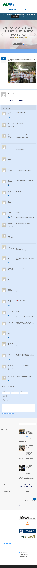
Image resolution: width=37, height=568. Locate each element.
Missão (21, 543)
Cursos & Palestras (23, 547)
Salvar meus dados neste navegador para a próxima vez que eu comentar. (6, 395)
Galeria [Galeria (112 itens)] (27, 481)
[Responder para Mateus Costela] (9, 205)
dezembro (3, 60)
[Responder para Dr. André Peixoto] (9, 281)
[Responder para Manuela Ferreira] (9, 150)
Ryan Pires (10, 190)
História (21, 540)
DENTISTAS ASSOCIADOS (19, 14)
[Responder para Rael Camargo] (9, 173)
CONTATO (22, 16)
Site (21, 388)
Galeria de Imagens (23, 551)
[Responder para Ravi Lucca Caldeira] (9, 357)
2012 (3, 61)
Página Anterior (2, 33)
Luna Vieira (10, 266)
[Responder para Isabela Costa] (9, 313)
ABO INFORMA (15, 16)
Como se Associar (23, 554)
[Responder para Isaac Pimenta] (9, 162)
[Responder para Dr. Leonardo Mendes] (9, 335)
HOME (3, 14)
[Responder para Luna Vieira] (9, 270)
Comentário (5, 400)
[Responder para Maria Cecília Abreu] (9, 139)
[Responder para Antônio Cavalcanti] (9, 292)
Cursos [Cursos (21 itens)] (21, 481)
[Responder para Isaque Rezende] (9, 216)
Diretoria (21, 538)
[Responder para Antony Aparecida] (9, 260)
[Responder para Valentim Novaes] (9, 303)
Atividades (25, 37)
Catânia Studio (14, 565)
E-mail (13, 388)
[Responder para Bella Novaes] (9, 248)
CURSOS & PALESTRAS (31, 14)
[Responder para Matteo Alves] (9, 377)
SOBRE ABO (9, 14)
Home (20, 49)
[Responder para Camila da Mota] (9, 227)
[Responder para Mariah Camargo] (9, 184)
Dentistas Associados (23, 549)
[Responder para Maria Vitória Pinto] (9, 128)
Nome (4, 388)
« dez (20, 500)
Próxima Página (35, 33)
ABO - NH (16, 37)
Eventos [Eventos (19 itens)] (24, 481)
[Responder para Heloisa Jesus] (9, 238)
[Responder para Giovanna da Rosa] (9, 368)
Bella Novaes (11, 244)
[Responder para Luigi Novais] (9, 323)
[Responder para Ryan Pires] (9, 194)
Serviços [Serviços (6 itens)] (31, 481)
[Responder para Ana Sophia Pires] (9, 346)
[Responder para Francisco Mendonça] (9, 117)
